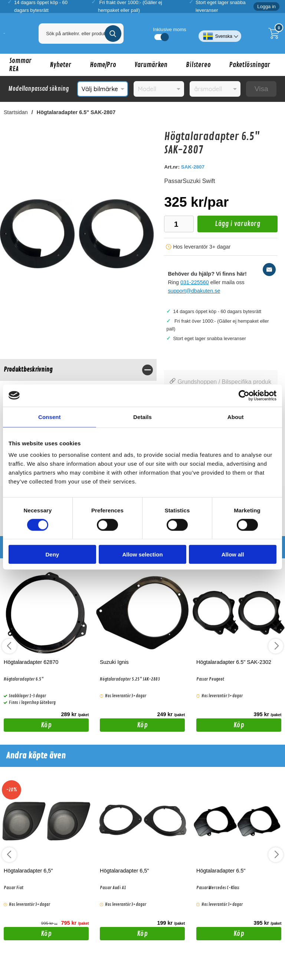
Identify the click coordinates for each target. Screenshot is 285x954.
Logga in (266, 6)
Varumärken (151, 65)
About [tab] (235, 416)
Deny (52, 554)
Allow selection (142, 554)
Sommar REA (20, 65)
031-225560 (194, 282)
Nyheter (60, 65)
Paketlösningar (249, 65)
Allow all (233, 554)
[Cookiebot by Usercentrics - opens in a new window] (244, 395)
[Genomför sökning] (113, 33)
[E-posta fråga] (269, 269)
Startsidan (16, 112)
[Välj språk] (220, 33)
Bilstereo (198, 65)
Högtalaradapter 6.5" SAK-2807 (76, 112)
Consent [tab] (49, 416)
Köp (28, 726)
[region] (78, 370)
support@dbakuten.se (194, 291)
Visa (261, 89)
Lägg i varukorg (228, 225)
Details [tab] (142, 416)
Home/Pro (103, 65)
